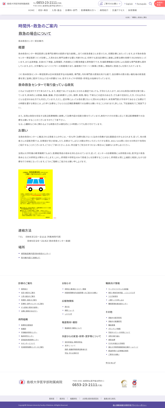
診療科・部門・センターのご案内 (34, 303)
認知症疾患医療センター (31, 339)
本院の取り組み (114, 336)
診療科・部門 (71, 11)
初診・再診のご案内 (29, 292)
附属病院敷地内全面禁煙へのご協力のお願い (83, 292)
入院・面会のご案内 (29, 296)
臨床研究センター (28, 336)
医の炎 (67, 306)
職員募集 (112, 325)
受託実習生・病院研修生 (75, 341)
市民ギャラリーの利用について (120, 332)
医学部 (49, 398)
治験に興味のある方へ (30, 311)
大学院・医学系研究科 (91, 398)
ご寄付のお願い (111, 4)
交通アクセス (118, 11)
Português (141, 4)
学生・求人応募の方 (73, 353)
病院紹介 (104, 11)
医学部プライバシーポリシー (134, 405)
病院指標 (112, 339)
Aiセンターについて (29, 343)
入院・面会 (57, 11)
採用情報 (132, 11)
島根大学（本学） (112, 398)
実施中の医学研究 (116, 317)
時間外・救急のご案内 (139, 17)
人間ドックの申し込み (117, 299)
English (129, 4)
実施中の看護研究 (116, 321)
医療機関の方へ (88, 11)
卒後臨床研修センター (30, 332)
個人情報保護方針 (114, 405)
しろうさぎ (69, 313)
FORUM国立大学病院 (117, 343)
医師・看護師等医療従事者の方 (77, 349)
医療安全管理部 (27, 325)
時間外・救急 (160, 4)
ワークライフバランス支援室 (119, 288)
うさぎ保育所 (113, 296)
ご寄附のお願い (114, 354)
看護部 (24, 328)
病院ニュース (70, 310)
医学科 (60, 398)
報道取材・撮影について (74, 327)
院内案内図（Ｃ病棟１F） (32, 257)
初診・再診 (43, 11)
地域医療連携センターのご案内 (34, 347)
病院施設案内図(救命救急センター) (37, 253)
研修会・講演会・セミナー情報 (77, 288)
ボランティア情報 (115, 328)
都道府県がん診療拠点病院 (119, 350)
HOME (31, 11)
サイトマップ (112, 362)
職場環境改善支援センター (119, 303)
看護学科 (72, 398)
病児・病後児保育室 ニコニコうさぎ (123, 292)
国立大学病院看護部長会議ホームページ (125, 347)
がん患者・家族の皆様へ (31, 307)
